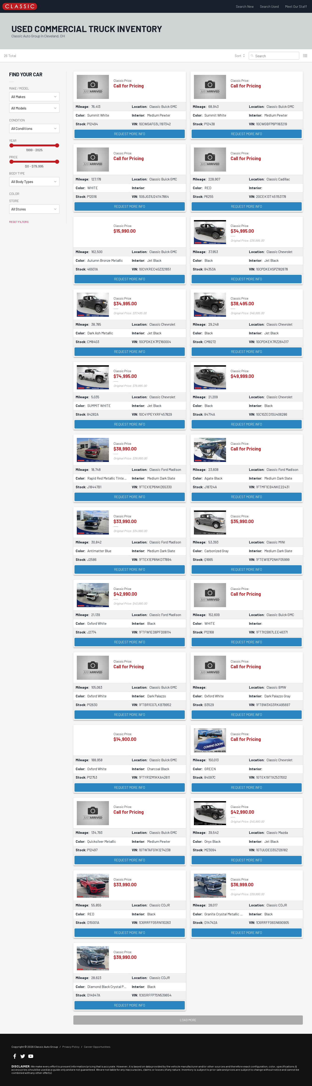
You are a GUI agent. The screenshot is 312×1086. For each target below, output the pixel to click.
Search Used (269, 6)
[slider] (11, 145)
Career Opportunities (97, 1046)
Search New (245, 6)
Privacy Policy (71, 1046)
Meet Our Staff (296, 6)
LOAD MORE (188, 1020)
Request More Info (129, 134)
